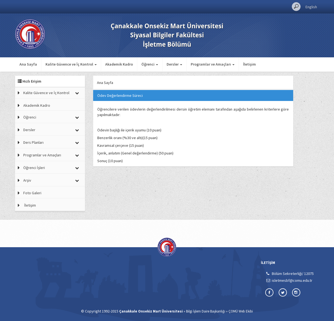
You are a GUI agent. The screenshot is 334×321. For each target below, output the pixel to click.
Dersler (29, 129)
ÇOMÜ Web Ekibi (241, 311)
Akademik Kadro (119, 64)
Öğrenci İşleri (34, 167)
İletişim (249, 64)
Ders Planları (33, 142)
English (311, 6)
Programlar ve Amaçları (42, 155)
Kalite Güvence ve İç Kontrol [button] (71, 64)
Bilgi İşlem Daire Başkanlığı (205, 311)
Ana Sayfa (28, 64)
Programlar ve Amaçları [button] (213, 64)
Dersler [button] (174, 64)
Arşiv (27, 180)
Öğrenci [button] (149, 64)
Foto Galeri (32, 192)
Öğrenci (29, 117)
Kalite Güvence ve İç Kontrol (46, 92)
